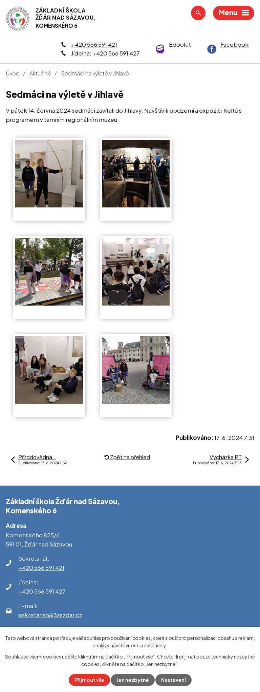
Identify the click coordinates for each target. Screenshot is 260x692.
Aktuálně (40, 73)
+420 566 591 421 (94, 44)
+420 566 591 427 (42, 591)
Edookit (180, 44)
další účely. (155, 645)
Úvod (13, 73)
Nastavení (173, 680)
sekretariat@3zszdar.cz (50, 615)
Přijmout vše (89, 680)
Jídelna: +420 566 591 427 (105, 53)
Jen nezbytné (132, 680)
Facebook (234, 44)
